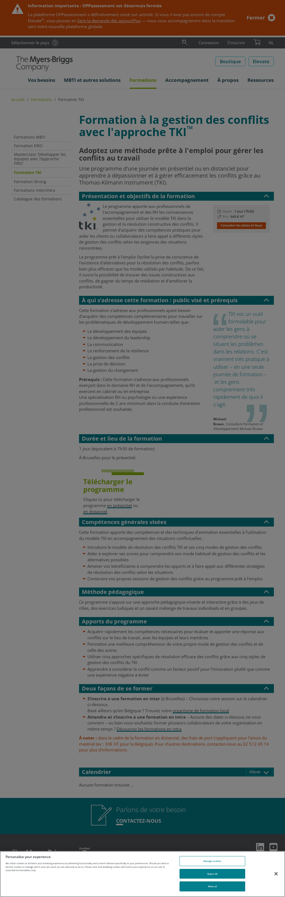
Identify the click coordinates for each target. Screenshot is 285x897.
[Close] (276, 873)
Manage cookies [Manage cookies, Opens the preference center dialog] (212, 860)
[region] (142, 874)
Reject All (212, 873)
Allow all (212, 886)
